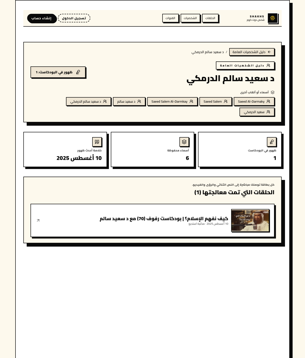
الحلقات (210, 18)
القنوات (170, 18)
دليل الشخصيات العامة (252, 52)
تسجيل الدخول (74, 18)
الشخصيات (190, 18)
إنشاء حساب (41, 18)
